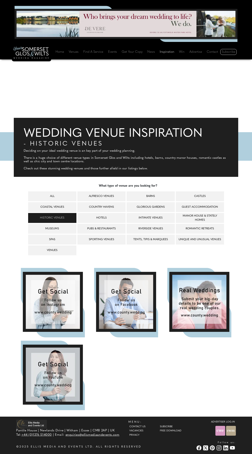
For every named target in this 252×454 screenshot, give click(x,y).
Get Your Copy (132, 52)
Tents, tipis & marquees (150, 239)
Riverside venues (150, 228)
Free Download (170, 431)
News (151, 52)
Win (181, 52)
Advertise (195, 52)
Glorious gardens (151, 207)
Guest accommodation (200, 207)
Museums (52, 228)
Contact (212, 52)
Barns (150, 196)
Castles (200, 196)
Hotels (101, 217)
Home (60, 52)
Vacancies (136, 431)
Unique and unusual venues (200, 239)
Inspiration (167, 52)
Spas (52, 239)
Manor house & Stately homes (200, 217)
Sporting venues (101, 239)
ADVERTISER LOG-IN (223, 422)
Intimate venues (151, 217)
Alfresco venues (101, 196)
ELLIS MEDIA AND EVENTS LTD (62, 446)
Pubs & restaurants (101, 228)
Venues (74, 52)
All (52, 196)
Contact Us (137, 426)
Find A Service (93, 52)
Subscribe (228, 52)
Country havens (101, 207)
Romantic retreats (200, 228)
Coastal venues (52, 207)
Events (112, 52)
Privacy (134, 435)
